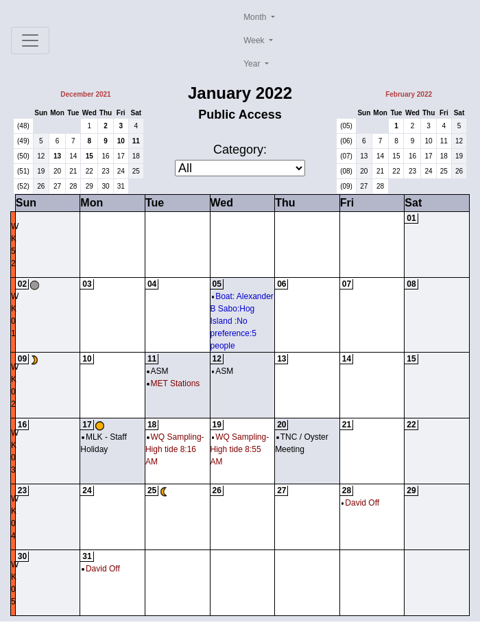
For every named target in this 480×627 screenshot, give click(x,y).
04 (151, 284)
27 (57, 186)
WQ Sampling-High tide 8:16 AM (174, 449)
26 (41, 186)
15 (89, 156)
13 (57, 156)
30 (105, 186)
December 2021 (85, 94)
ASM (158, 371)
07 (346, 284)
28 (73, 186)
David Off (360, 503)
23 (105, 171)
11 (136, 141)
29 (89, 186)
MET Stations (173, 383)
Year (253, 64)
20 (57, 171)
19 (41, 171)
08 (411, 284)
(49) (23, 141)
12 (41, 156)
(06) (346, 141)
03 (86, 284)
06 (281, 284)
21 (73, 171)
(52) (23, 186)
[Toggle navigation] (30, 40)
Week (255, 40)
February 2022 (408, 94)
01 (411, 218)
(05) (346, 126)
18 (136, 156)
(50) (23, 156)
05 (217, 284)
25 (136, 171)
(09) (346, 186)
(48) (23, 126)
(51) (23, 171)
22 (89, 171)
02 (22, 284)
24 (121, 171)
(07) (346, 156)
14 (73, 156)
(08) (346, 171)
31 (121, 186)
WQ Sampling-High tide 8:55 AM (240, 449)
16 (105, 156)
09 (22, 359)
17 (121, 156)
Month (256, 17)
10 (121, 141)
